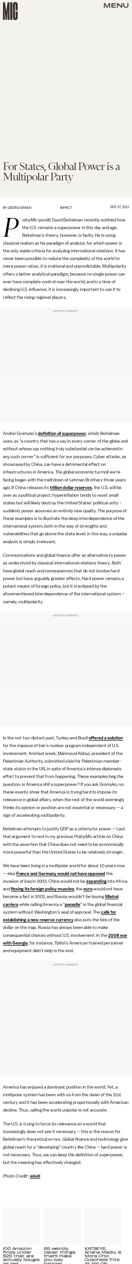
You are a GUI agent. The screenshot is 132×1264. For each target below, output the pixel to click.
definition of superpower (62, 433)
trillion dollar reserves (71, 487)
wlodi (35, 1176)
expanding (96, 881)
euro (87, 889)
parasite (73, 904)
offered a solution (106, 738)
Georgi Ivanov (20, 208)
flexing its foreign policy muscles (42, 889)
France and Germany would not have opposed (60, 873)
